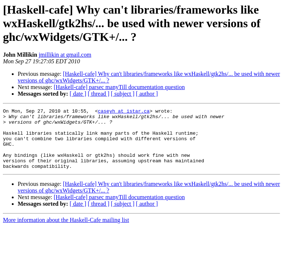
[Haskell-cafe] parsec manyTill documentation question (119, 87)
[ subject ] (122, 94)
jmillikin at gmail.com (65, 55)
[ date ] (78, 94)
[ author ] (147, 94)
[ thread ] (98, 94)
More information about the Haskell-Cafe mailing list (66, 232)
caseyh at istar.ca (123, 112)
